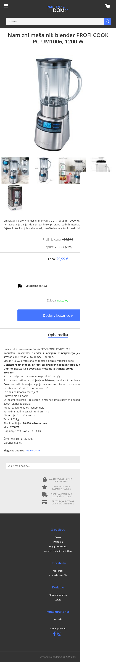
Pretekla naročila (58, 575)
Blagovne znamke (58, 595)
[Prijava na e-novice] (107, 466)
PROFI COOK (33, 450)
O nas (58, 537)
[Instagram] (60, 634)
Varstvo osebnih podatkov (58, 551)
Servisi (58, 599)
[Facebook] (55, 634)
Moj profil (58, 570)
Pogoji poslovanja (58, 546)
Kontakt (58, 619)
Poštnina (58, 541)
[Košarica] (106, 6)
